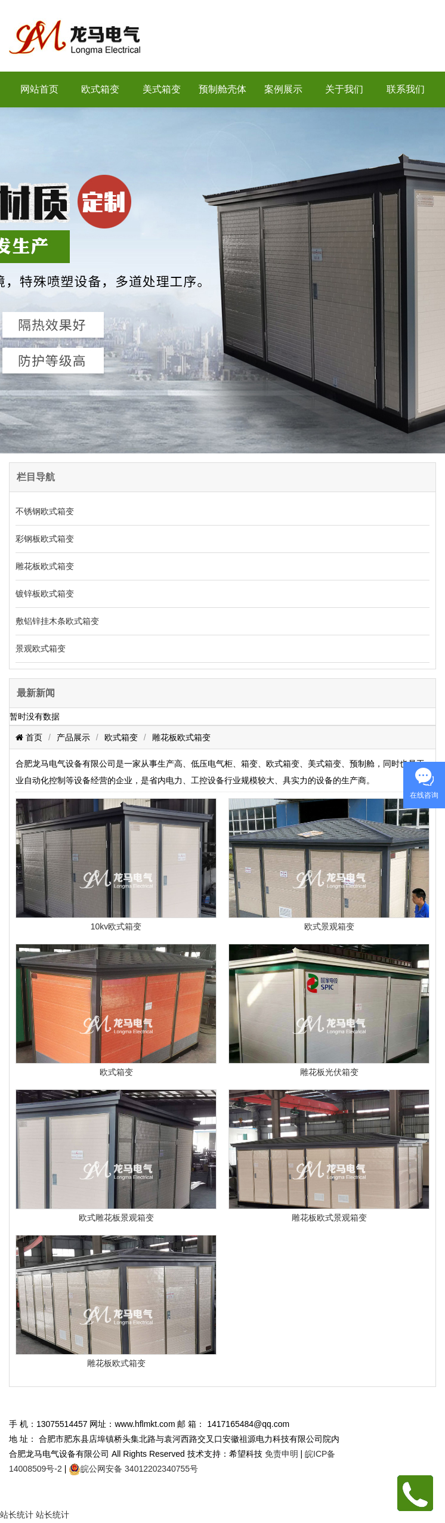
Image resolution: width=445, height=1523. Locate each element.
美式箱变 (162, 89)
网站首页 (39, 89)
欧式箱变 (100, 89)
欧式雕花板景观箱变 (116, 1217)
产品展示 (73, 737)
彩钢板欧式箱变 (45, 538)
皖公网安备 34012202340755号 (139, 1468)
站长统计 (16, 1514)
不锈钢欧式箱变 (45, 511)
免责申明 (281, 1454)
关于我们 (344, 89)
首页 (32, 737)
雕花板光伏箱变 (329, 1072)
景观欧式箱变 (41, 648)
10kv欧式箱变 (116, 926)
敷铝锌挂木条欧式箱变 (57, 621)
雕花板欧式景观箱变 (329, 1217)
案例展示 (283, 89)
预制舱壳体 (222, 89)
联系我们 (406, 89)
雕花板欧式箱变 (45, 566)
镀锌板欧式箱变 (45, 593)
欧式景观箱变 (329, 926)
